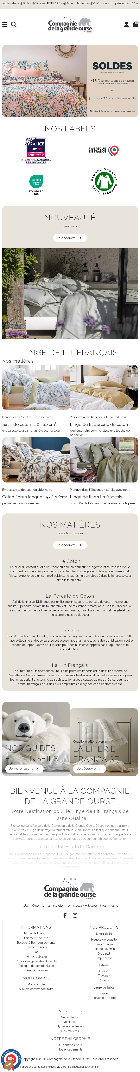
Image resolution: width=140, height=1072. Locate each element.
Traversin (104, 975)
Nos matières (70, 1031)
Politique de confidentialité (36, 965)
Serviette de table (104, 997)
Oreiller (104, 971)
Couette (104, 980)
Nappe (104, 993)
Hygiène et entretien (70, 1026)
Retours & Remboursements (36, 942)
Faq (36, 952)
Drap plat (104, 953)
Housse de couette (104, 939)
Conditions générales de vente (36, 961)
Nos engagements (70, 1049)
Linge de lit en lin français (96, 496)
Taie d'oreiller (104, 944)
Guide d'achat (70, 1017)
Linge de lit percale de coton (99, 424)
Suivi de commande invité (36, 989)
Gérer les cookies (36, 970)
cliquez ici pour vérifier (85, 1066)
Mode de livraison (36, 933)
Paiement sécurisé (36, 938)
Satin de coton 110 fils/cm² (29, 424)
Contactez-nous (36, 947)
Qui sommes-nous (70, 1045)
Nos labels (70, 1021)
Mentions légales (36, 956)
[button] (9, 1065)
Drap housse (104, 958)
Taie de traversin (104, 949)
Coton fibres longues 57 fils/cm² (35, 496)
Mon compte (36, 984)
